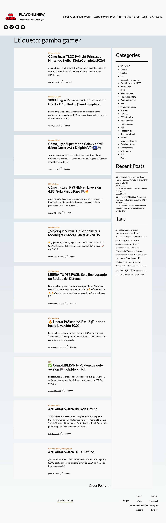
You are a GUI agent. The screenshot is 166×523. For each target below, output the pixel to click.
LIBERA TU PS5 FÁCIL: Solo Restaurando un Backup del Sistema (77, 277)
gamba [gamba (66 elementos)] (119, 240)
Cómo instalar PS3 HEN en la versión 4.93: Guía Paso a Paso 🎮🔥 (74, 189)
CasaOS (124, 69)
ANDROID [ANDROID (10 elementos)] (128, 230)
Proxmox (125, 110)
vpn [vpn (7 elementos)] (117, 275)
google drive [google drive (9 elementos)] (119, 244)
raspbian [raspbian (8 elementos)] (128, 266)
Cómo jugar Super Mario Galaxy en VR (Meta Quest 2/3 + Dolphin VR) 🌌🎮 (75, 146)
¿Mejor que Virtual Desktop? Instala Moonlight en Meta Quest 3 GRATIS (74, 233)
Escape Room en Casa (130, 79)
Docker (124, 73)
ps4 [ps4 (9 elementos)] (145, 255)
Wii (122, 154)
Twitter (153, 509)
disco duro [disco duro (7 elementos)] (130, 233)
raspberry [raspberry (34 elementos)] (120, 258)
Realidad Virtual (54, 140)
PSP (49, 362)
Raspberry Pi (126, 130)
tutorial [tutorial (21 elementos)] (139, 271)
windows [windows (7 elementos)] (121, 275)
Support (138, 509)
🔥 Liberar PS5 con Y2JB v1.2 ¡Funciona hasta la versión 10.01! (76, 324)
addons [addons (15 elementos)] (121, 230)
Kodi (123, 90)
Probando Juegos (54, 97)
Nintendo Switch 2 (129, 96)
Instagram (153, 505)
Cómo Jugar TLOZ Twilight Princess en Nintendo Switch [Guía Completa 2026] (76, 59)
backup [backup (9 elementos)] (135, 230)
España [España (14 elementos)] (129, 237)
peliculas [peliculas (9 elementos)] (130, 255)
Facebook (153, 501)
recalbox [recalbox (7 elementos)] (134, 266)
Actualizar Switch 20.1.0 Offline (71, 452)
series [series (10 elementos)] (117, 271)
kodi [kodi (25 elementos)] (132, 244)
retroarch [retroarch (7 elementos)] (144, 266)
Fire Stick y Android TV (131, 83)
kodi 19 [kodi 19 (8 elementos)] (137, 244)
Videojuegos (126, 151)
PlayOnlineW (32, 14)
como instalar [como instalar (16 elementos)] (121, 233)
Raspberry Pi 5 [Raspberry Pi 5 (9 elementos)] (120, 266)
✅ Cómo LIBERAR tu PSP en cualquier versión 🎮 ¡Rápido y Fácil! (76, 367)
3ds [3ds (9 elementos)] (117, 230)
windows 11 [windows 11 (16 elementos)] (139, 275)
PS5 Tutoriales (53, 271)
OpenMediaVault (129, 100)
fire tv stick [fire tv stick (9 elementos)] (144, 237)
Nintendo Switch (54, 53)
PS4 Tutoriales (127, 120)
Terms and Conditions (138, 505)
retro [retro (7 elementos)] (139, 266)
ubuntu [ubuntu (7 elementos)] (145, 271)
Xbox (123, 157)
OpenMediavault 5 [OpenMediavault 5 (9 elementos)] (138, 251)
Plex (123, 103)
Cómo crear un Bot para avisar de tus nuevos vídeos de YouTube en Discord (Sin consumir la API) (131, 180)
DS (122, 76)
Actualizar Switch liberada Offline (72, 409)
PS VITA (124, 113)
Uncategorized (67, 448)
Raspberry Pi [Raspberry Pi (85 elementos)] (133, 258)
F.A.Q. (137, 501)
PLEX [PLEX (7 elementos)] (135, 254)
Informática (126, 86)
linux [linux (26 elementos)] (134, 247)
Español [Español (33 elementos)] (136, 236)
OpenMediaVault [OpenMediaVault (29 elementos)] (123, 251)
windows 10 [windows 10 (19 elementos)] (129, 275)
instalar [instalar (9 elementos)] (126, 244)
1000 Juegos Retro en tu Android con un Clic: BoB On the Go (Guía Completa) (76, 102)
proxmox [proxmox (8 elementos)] (140, 254)
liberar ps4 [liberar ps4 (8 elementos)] (128, 248)
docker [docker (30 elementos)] (137, 233)
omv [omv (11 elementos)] (138, 248)
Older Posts (100, 485)
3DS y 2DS (125, 66)
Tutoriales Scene (128, 144)
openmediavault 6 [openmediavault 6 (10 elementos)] (121, 255)
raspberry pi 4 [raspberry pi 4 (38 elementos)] (135, 262)
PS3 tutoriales (53, 184)
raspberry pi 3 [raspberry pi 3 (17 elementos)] (121, 262)
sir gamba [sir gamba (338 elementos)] (127, 270)
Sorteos (124, 137)
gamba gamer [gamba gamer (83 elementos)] (131, 240)
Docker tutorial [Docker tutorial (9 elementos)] (120, 237)
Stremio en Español (129, 141)
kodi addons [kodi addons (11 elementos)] (120, 248)
